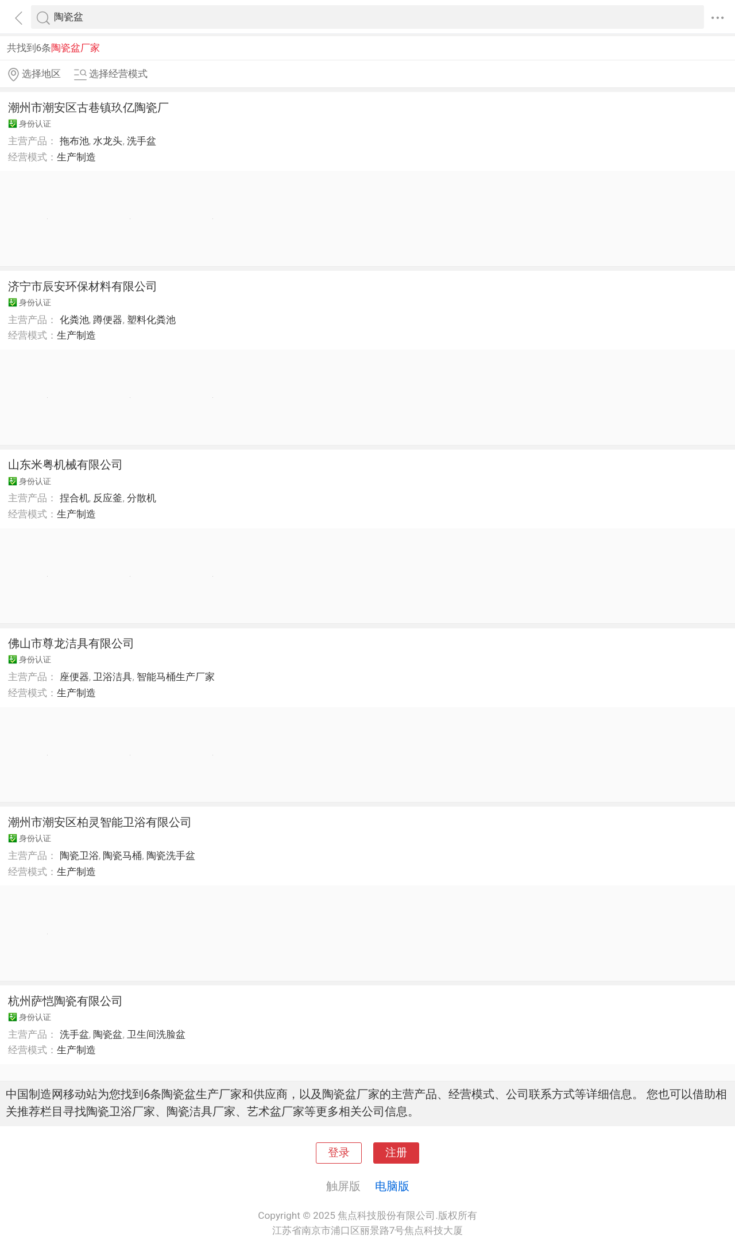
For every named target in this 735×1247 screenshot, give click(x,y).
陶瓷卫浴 (79, 855)
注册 (396, 1152)
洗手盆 (141, 141)
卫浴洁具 (112, 676)
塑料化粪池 (151, 319)
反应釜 (107, 498)
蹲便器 (107, 319)
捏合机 (74, 498)
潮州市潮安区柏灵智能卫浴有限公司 (100, 822)
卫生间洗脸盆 (156, 1034)
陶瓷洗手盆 (170, 855)
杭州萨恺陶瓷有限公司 (65, 1001)
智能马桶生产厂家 (176, 676)
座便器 (74, 676)
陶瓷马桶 (122, 855)
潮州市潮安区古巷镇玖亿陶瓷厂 (88, 107)
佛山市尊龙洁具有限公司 (71, 643)
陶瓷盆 (107, 1034)
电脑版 (392, 1186)
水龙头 (107, 141)
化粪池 (74, 319)
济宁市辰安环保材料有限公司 (82, 286)
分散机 (141, 498)
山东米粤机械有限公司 (65, 464)
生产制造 (76, 157)
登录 (339, 1152)
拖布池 (74, 141)
